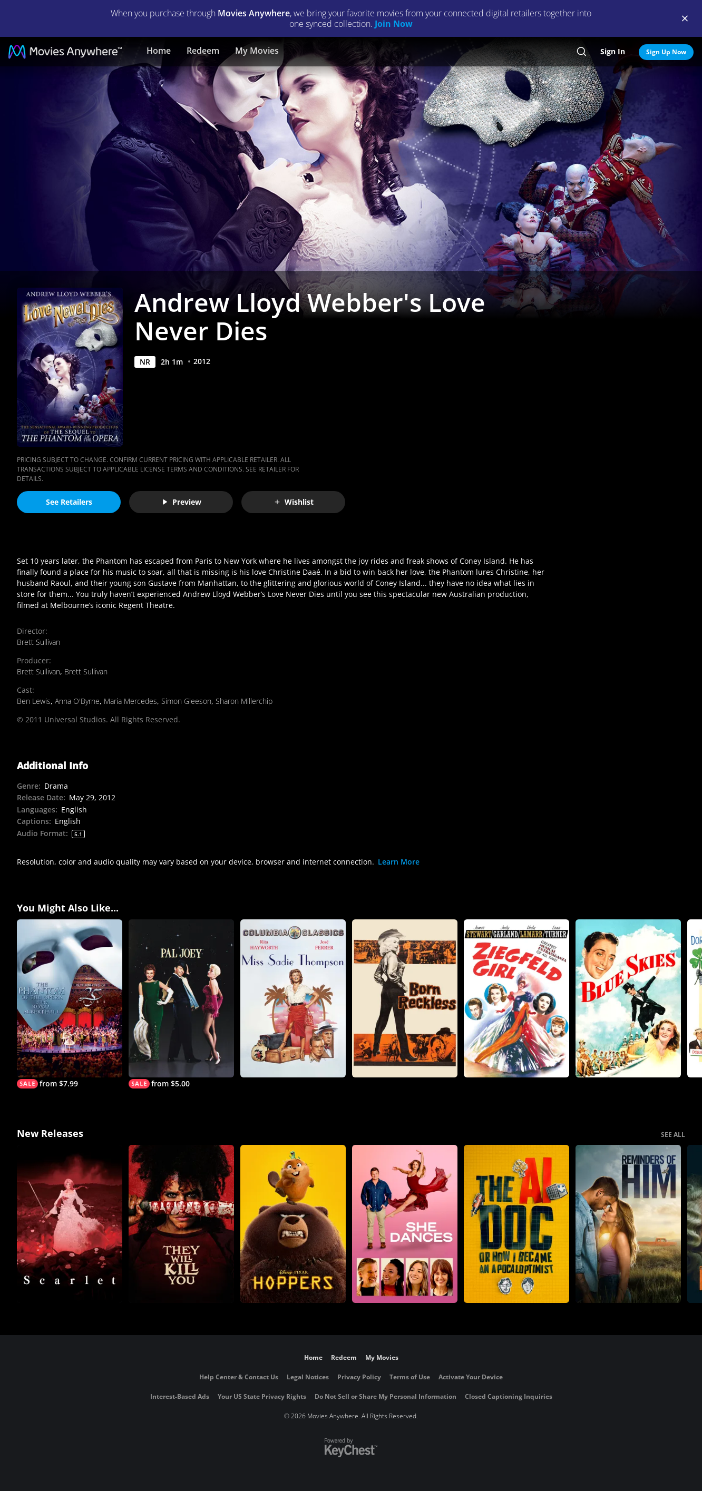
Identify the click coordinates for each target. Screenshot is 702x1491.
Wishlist (294, 502)
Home (159, 50)
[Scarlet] (69, 1224)
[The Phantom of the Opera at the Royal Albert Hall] (69, 1003)
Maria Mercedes (130, 701)
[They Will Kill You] (181, 1224)
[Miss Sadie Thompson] (293, 998)
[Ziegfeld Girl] (516, 998)
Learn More (399, 862)
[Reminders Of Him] (628, 1224)
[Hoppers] (293, 1224)
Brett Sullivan (38, 642)
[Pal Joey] (181, 1003)
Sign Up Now (666, 51)
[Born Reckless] (404, 998)
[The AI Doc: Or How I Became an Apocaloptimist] (516, 1224)
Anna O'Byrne (77, 701)
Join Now (394, 24)
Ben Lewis (34, 701)
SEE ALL (673, 1134)
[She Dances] (404, 1224)
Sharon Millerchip (244, 701)
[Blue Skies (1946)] (628, 998)
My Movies (257, 50)
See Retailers (69, 502)
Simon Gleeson (186, 701)
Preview (181, 502)
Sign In (612, 51)
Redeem (203, 50)
